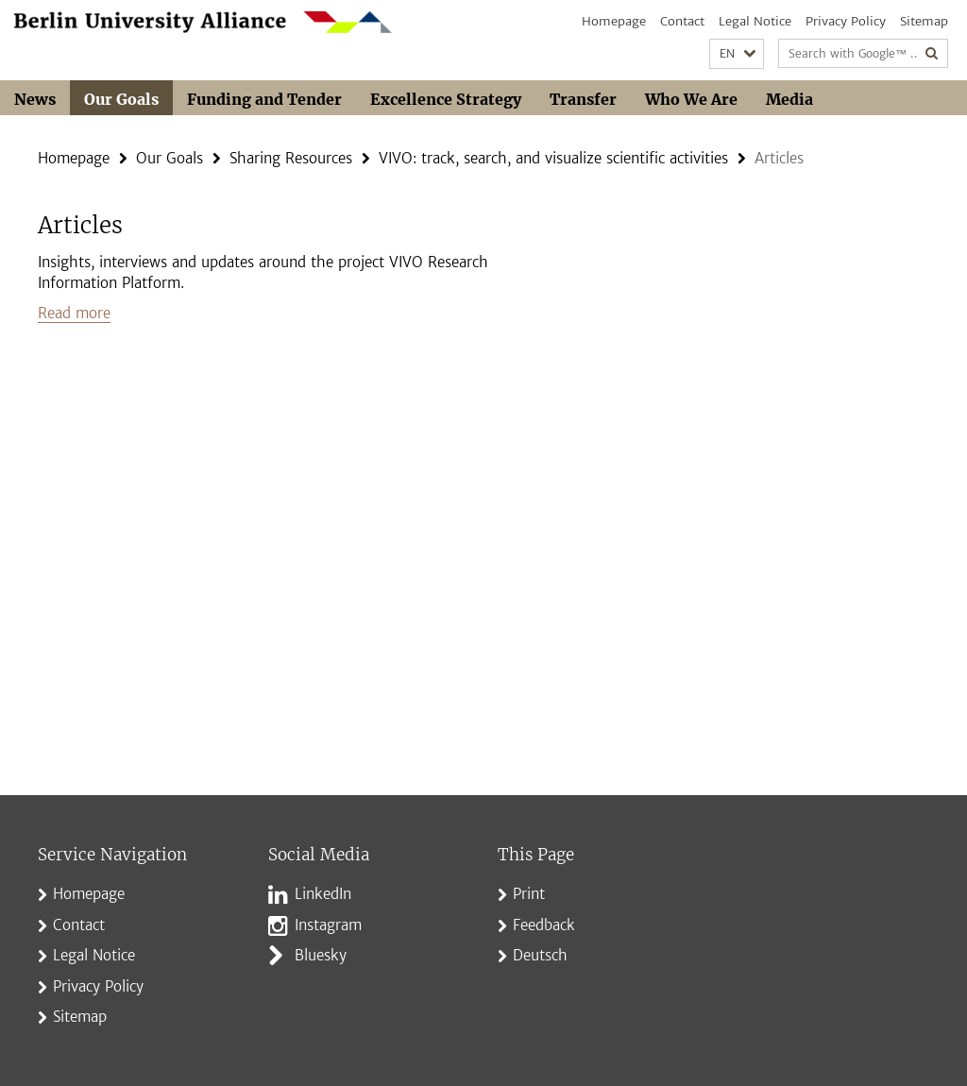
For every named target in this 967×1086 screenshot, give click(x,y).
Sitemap (924, 21)
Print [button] (529, 894)
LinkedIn (323, 894)
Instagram (328, 925)
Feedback (544, 925)
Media (789, 99)
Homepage (614, 21)
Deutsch (540, 955)
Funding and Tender (264, 99)
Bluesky (321, 955)
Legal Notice (755, 21)
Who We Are (691, 99)
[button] (736, 54)
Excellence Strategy (445, 99)
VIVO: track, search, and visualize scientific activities (553, 158)
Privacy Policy (846, 21)
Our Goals (121, 99)
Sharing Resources (290, 158)
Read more (74, 313)
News (35, 99)
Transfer (583, 99)
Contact (682, 21)
